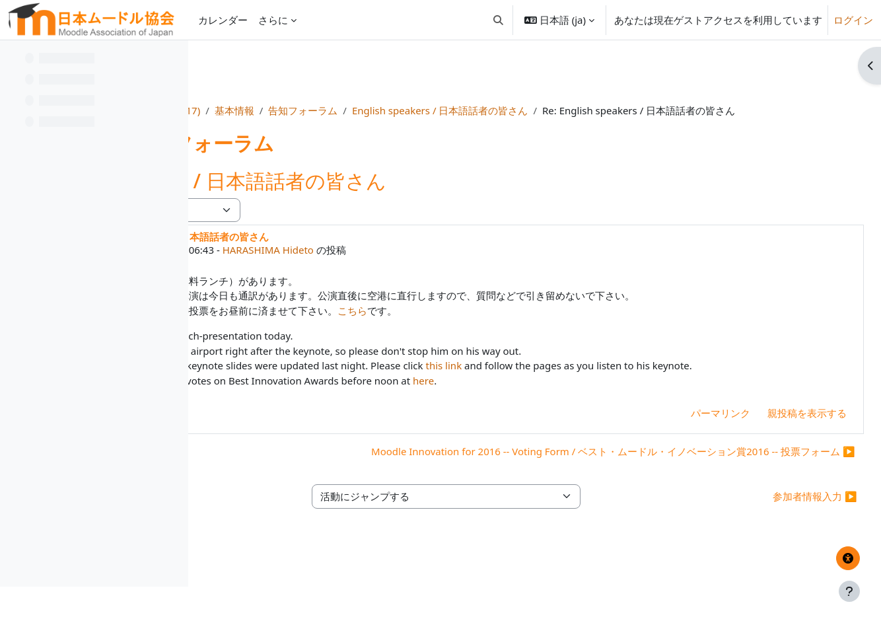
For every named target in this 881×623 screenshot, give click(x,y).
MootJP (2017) (336, 110)
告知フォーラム (472, 110)
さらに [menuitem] (273, 19)
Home (276, 110)
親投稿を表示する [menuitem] (777, 442)
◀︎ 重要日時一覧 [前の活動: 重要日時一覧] (258, 550)
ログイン (853, 19)
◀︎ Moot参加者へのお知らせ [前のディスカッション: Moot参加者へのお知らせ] (287, 481)
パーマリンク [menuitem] (691, 442)
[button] (498, 20)
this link (628, 380)
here (608, 410)
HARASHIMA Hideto (452, 265)
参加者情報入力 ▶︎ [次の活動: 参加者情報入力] (785, 550)
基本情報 (403, 110)
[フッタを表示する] (849, 591)
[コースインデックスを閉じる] (13, 59)
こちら (537, 325)
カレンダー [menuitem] (223, 19)
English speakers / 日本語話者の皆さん (608, 110)
